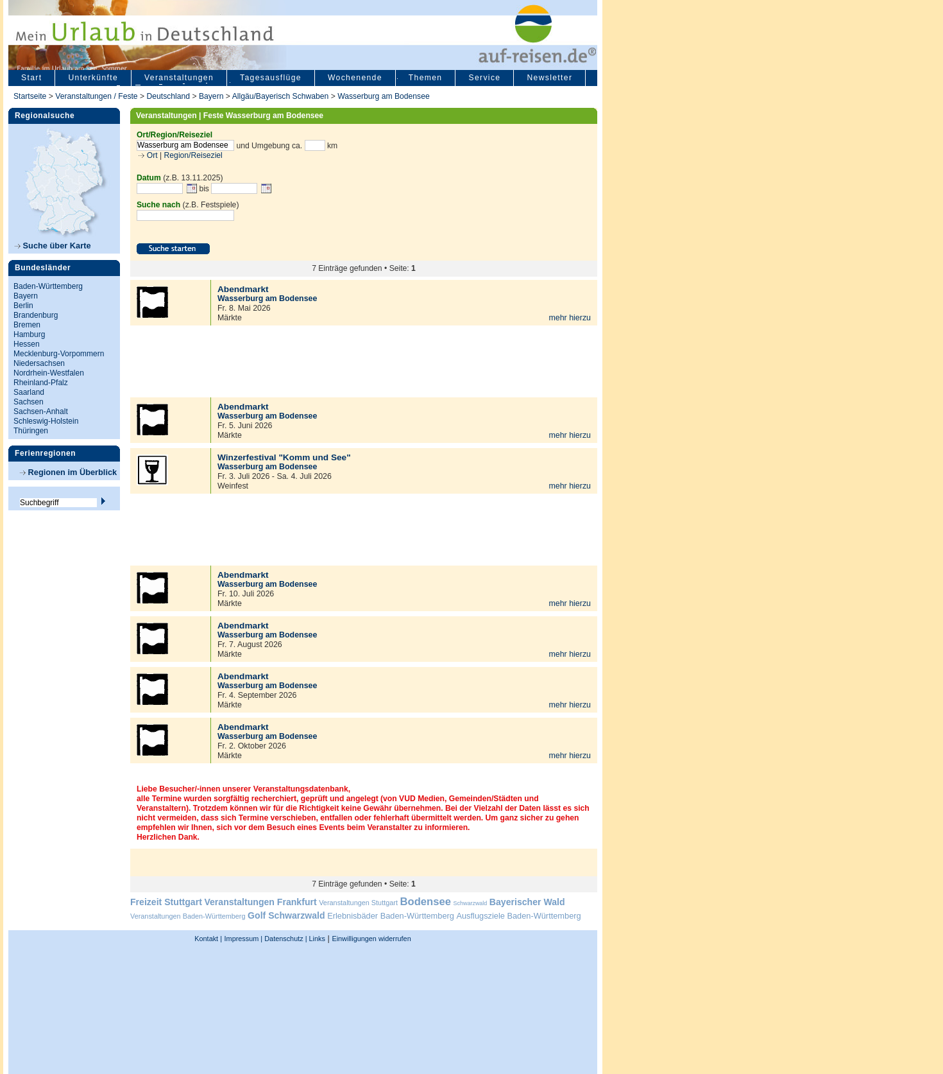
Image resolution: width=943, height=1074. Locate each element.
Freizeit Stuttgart (166, 902)
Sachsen (28, 401)
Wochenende (355, 77)
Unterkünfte (93, 77)
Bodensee (425, 902)
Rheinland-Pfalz (40, 382)
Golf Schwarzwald (286, 915)
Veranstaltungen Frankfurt (260, 902)
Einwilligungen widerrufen (371, 938)
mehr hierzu (569, 317)
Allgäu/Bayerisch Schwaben (280, 96)
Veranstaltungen (179, 77)
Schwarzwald (471, 903)
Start (31, 77)
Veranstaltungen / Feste (97, 96)
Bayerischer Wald (527, 902)
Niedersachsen (39, 363)
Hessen (26, 344)
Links (316, 938)
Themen (426, 77)
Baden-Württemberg (48, 286)
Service (484, 77)
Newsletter (549, 77)
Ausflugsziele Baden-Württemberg (518, 916)
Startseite (29, 96)
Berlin (23, 305)
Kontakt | (208, 938)
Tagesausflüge (271, 77)
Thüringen (30, 430)
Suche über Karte (53, 245)
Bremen (26, 324)
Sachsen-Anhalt (40, 411)
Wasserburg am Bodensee (383, 96)
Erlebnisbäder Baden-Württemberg (390, 916)
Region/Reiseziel (193, 155)
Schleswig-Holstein (45, 421)
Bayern (211, 96)
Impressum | (244, 938)
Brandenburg (35, 315)
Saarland (28, 392)
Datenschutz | (284, 938)
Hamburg (29, 334)
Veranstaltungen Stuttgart (358, 902)
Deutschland (168, 96)
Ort (150, 155)
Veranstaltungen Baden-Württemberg (188, 916)
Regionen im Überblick (68, 472)
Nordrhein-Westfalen (48, 372)
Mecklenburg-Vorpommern (58, 353)
